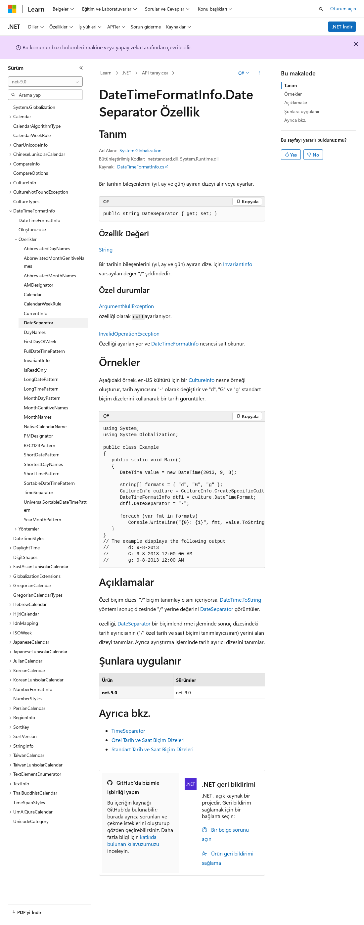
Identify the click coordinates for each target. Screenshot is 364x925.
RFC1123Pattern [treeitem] (39, 445)
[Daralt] (81, 68)
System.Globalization (140, 150)
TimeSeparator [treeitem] (38, 492)
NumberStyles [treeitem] (27, 698)
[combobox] (45, 81)
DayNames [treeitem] (35, 332)
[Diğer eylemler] (259, 73)
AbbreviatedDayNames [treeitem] (47, 248)
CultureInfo (201, 379)
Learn (106, 72)
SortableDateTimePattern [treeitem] (49, 483)
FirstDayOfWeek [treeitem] (40, 341)
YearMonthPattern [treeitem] (42, 519)
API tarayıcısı (155, 72)
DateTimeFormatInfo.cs (140, 166)
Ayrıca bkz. (295, 120)
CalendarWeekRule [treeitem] (32, 135)
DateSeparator (216, 608)
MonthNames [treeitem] (38, 417)
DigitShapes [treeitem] (25, 557)
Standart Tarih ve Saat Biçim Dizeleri (153, 749)
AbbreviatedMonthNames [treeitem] (50, 275)
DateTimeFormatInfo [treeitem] (39, 220)
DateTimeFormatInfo (175, 343)
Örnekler (293, 94)
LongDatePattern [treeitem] (41, 379)
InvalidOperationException (129, 333)
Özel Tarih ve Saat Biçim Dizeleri (148, 739)
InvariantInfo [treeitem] (37, 360)
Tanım (290, 85)
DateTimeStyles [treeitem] (28, 538)
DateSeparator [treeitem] (38, 322)
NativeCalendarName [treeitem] (45, 426)
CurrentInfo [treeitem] (35, 313)
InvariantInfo (237, 263)
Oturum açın (343, 8)
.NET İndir (342, 26)
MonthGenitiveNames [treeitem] (46, 407)
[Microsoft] (12, 9)
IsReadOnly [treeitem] (35, 370)
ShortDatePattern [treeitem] (42, 454)
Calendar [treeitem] (33, 294)
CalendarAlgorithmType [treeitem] (37, 126)
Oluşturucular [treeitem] (32, 229)
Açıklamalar (295, 102)
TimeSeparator (128, 730)
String (106, 249)
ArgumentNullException (126, 305)
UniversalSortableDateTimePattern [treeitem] (55, 506)
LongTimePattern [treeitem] (41, 389)
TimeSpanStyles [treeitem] (29, 802)
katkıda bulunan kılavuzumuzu (133, 840)
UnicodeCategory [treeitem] (31, 821)
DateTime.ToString (240, 599)
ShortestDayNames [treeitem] (43, 464)
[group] (182, 495)
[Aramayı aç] (321, 9)
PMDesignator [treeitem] (38, 436)
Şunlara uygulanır (302, 111)
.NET (126, 72)
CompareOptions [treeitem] (30, 173)
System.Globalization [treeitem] (34, 107)
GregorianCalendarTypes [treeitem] (38, 595)
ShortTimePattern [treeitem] (42, 473)
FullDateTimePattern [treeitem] (44, 351)
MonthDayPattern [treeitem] (42, 398)
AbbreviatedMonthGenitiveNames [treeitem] (54, 262)
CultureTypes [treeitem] (26, 201)
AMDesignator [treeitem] (38, 285)
